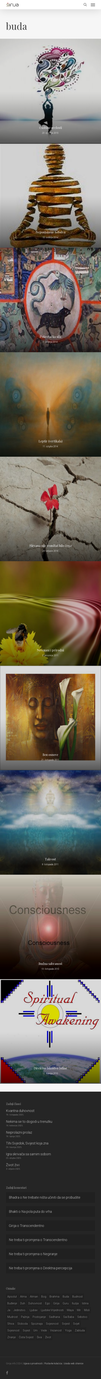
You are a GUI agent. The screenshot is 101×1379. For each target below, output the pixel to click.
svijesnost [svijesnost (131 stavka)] (52, 1323)
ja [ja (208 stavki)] (8, 1310)
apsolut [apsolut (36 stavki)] (12, 1296)
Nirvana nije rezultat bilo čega (50, 546)
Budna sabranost (50, 964)
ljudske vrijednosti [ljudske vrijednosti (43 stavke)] (52, 1310)
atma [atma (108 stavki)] (23, 1296)
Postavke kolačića (53, 1363)
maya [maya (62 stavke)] (70, 1310)
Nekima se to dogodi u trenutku (29, 1121)
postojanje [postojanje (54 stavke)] (39, 1316)
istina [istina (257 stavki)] (85, 1303)
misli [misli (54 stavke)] (87, 1310)
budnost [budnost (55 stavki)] (77, 1296)
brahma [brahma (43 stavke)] (54, 1296)
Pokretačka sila (50, 337)
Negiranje (50, 1254)
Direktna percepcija (57, 1268)
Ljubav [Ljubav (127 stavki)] (34, 1310)
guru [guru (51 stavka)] (66, 1303)
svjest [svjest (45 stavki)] (26, 1330)
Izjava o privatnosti (33, 1363)
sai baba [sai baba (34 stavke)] (68, 1316)
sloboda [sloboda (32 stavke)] (22, 1323)
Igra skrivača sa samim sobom (28, 1154)
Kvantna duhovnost (20, 1111)
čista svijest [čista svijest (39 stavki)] (26, 1337)
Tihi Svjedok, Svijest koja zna (27, 1143)
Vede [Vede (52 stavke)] (44, 1330)
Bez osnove (50, 755)
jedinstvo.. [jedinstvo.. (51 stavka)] (19, 1310)
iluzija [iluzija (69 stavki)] (75, 1303)
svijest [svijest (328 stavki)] (66, 1323)
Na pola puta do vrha (36, 1211)
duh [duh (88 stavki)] (22, 1303)
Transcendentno (32, 1226)
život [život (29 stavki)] (48, 1337)
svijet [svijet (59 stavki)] (76, 1323)
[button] (93, 5)
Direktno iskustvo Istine (50, 1068)
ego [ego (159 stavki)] (47, 1303)
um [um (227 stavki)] (35, 1330)
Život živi (12, 1165)
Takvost (50, 859)
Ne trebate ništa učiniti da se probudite (51, 1197)
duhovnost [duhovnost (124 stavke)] (35, 1303)
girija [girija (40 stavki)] (56, 1303)
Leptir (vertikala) (50, 441)
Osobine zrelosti (50, 128)
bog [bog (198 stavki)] (43, 1296)
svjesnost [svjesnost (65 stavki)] (13, 1330)
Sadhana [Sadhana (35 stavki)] (54, 1316)
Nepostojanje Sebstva (50, 232)
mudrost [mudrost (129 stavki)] (12, 1316)
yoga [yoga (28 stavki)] (68, 1330)
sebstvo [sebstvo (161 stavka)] (82, 1316)
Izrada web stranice (73, 1363)
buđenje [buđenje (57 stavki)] (12, 1303)
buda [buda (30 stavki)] (66, 1296)
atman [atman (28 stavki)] (34, 1296)
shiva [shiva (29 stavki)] (10, 1323)
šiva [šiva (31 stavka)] (39, 1337)
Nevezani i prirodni (50, 650)
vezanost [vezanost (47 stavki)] (56, 1330)
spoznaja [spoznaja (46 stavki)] (37, 1323)
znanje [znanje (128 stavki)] (11, 1337)
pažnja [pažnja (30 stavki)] (25, 1316)
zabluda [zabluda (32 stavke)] (80, 1330)
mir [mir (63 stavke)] (79, 1310)
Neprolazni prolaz (19, 1132)
